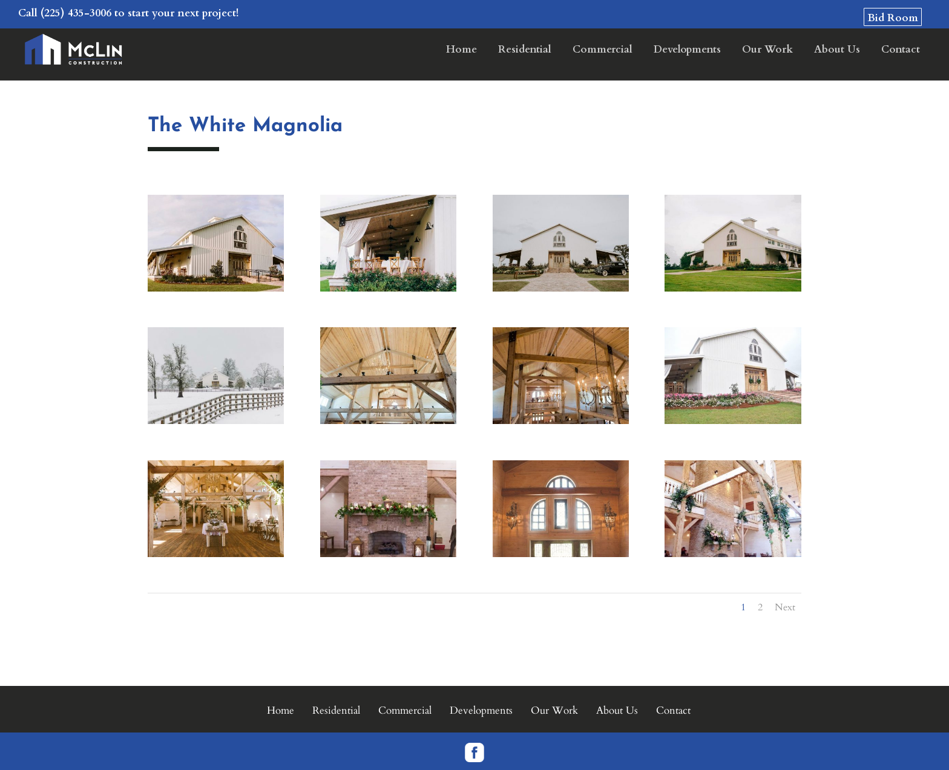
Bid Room (892, 18)
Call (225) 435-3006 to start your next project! (128, 13)
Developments (687, 50)
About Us (837, 50)
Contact (900, 50)
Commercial (602, 50)
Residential (524, 50)
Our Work (767, 50)
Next (785, 607)
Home (461, 50)
